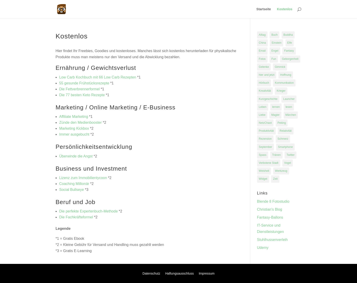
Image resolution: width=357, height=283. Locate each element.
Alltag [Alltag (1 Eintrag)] (262, 34)
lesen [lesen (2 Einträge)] (289, 107)
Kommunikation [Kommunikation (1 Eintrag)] (284, 82)
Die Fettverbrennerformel (79, 89)
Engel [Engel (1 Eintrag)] (274, 50)
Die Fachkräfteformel (76, 217)
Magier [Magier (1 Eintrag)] (275, 114)
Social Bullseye (71, 190)
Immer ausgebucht (74, 134)
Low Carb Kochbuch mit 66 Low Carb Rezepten (97, 77)
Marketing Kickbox (74, 128)
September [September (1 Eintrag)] (265, 147)
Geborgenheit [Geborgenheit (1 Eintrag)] (290, 59)
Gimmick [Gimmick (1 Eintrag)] (280, 66)
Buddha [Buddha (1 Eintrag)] (288, 34)
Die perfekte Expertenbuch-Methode (88, 211)
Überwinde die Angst (76, 156)
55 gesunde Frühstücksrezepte (84, 83)
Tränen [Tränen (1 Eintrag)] (276, 155)
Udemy (263, 248)
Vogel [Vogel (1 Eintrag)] (287, 162)
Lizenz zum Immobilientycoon (83, 178)
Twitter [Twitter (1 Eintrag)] (290, 155)
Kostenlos (284, 9)
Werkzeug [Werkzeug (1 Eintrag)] (281, 170)
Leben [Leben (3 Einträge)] (262, 107)
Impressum (206, 273)
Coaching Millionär (74, 184)
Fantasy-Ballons (270, 217)
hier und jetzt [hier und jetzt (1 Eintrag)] (267, 74)
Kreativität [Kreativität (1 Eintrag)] (265, 90)
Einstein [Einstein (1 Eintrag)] (276, 42)
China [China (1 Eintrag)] (262, 42)
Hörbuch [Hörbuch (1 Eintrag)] (264, 82)
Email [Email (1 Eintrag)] (262, 50)
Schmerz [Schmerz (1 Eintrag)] (283, 138)
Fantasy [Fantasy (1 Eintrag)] (289, 50)
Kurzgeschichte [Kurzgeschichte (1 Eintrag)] (268, 99)
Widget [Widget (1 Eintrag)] (263, 178)
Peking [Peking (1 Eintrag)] (282, 122)
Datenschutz (151, 273)
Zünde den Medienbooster (80, 122)
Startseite (263, 9)
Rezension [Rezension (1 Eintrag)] (265, 138)
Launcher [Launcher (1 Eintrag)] (289, 99)
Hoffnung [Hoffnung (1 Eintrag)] (285, 74)
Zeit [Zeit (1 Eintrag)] (275, 178)
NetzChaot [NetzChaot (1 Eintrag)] (265, 122)
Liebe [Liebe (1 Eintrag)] (262, 114)
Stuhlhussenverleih (272, 240)
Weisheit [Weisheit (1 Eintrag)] (264, 170)
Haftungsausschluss (179, 273)
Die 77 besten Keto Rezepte (82, 95)
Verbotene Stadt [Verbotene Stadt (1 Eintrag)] (268, 162)
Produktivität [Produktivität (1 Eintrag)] (266, 130)
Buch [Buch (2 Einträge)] (274, 34)
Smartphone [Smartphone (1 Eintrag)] (285, 147)
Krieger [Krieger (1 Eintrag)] (281, 90)
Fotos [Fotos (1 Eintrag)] (262, 59)
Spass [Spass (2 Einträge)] (262, 155)
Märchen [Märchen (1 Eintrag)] (291, 114)
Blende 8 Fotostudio (273, 201)
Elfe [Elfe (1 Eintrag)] (289, 42)
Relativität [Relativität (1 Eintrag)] (286, 130)
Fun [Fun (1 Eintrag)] (273, 59)
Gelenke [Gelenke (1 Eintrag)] (264, 66)
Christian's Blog (269, 209)
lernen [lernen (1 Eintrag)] (276, 107)
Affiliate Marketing (73, 117)
